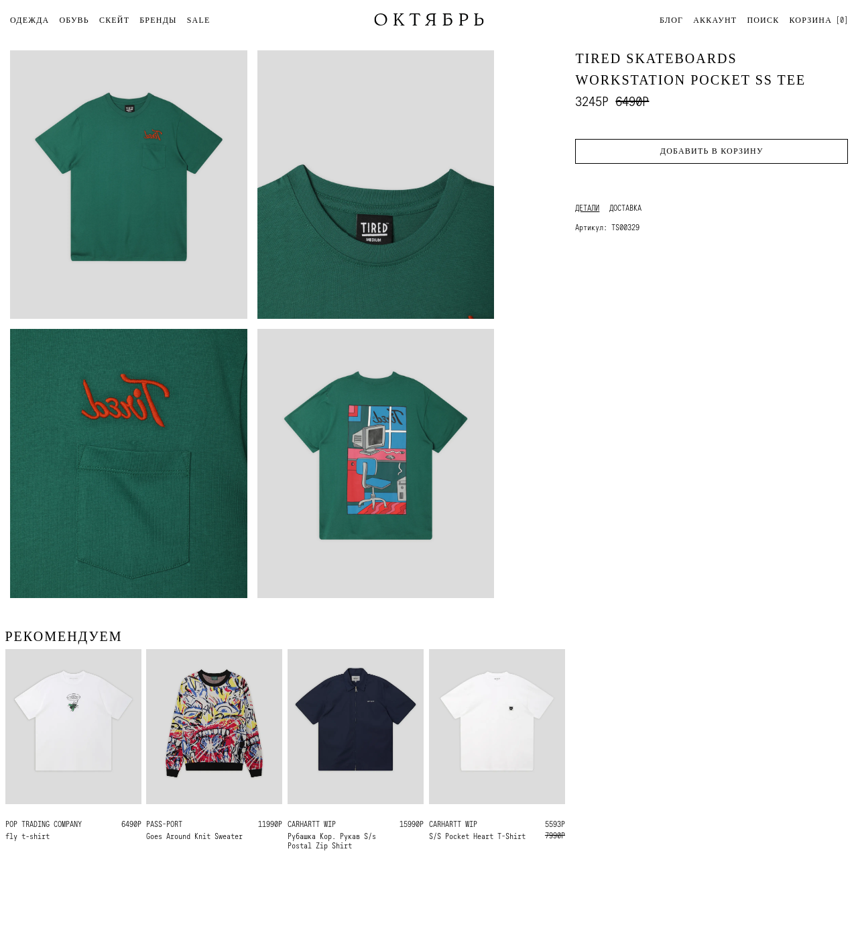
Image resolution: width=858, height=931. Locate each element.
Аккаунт (715, 20)
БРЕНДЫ (157, 20)
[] (818, 20)
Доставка (625, 208)
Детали (587, 208)
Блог (671, 20)
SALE (198, 20)
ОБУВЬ (74, 20)
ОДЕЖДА (29, 20)
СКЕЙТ (114, 20)
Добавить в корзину (711, 151)
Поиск (763, 20)
